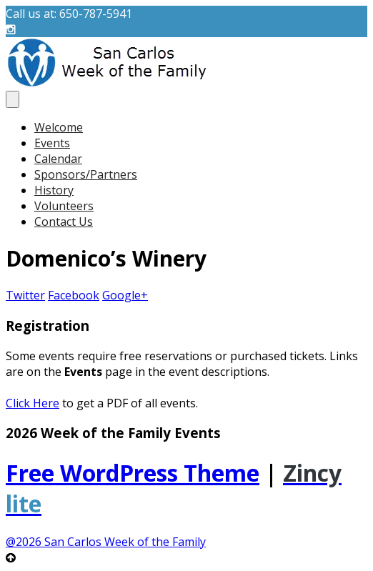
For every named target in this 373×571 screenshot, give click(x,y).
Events (52, 143)
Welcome (58, 127)
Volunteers (64, 206)
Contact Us (63, 221)
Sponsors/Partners (85, 174)
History (54, 190)
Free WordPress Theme (132, 472)
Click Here (32, 403)
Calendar (58, 159)
